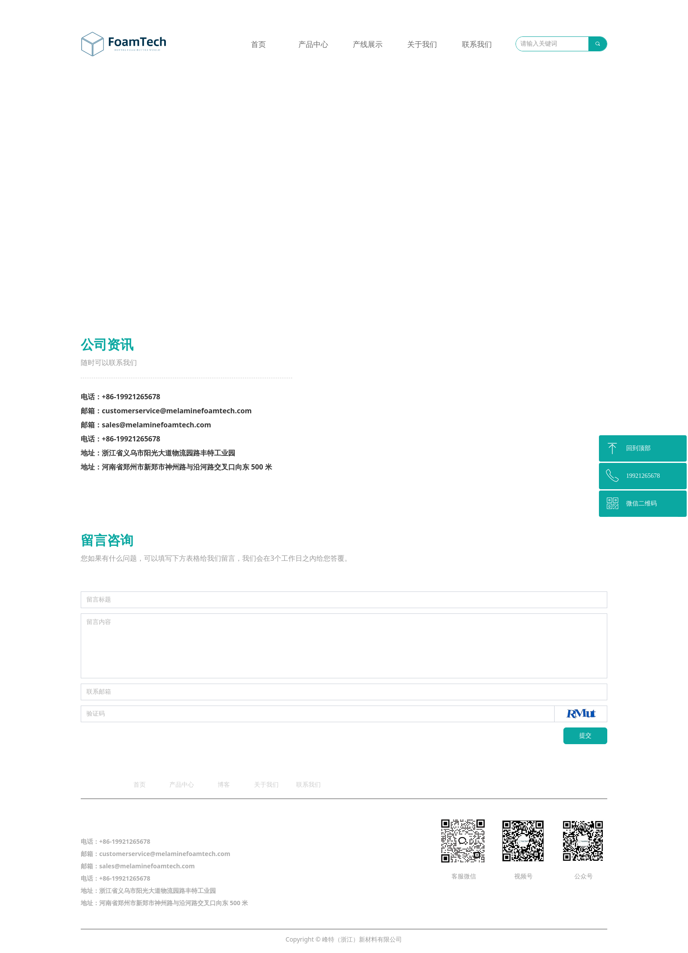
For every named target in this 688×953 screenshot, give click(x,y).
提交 (585, 735)
